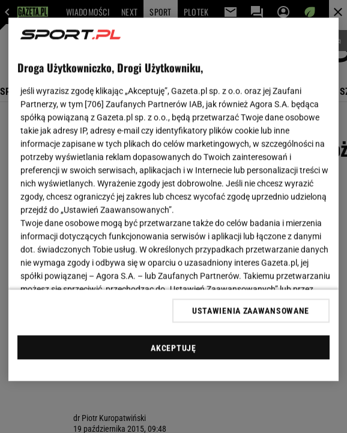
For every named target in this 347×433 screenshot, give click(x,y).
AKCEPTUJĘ (173, 348)
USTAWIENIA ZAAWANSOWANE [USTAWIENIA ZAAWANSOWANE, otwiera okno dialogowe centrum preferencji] (250, 310)
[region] (173, 199)
